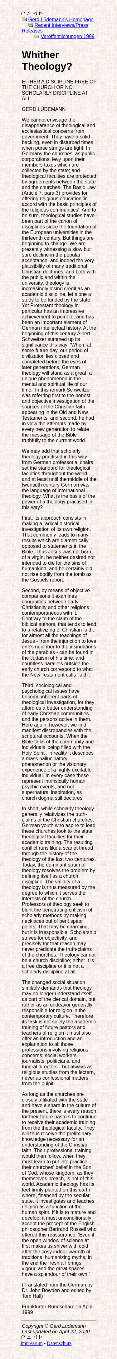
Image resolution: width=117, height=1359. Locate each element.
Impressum (32, 1343)
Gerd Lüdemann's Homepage (61, 19)
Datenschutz (59, 1343)
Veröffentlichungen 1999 (68, 36)
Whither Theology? (47, 60)
